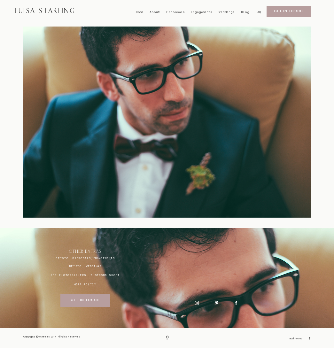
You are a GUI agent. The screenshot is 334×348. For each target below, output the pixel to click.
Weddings (227, 12)
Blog (245, 12)
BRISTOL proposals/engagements (85, 258)
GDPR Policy (85, 284)
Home (140, 12)
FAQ (258, 12)
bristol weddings (85, 266)
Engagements (201, 12)
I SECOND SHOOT (105, 275)
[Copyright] (167, 338)
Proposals (175, 12)
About (155, 12)
